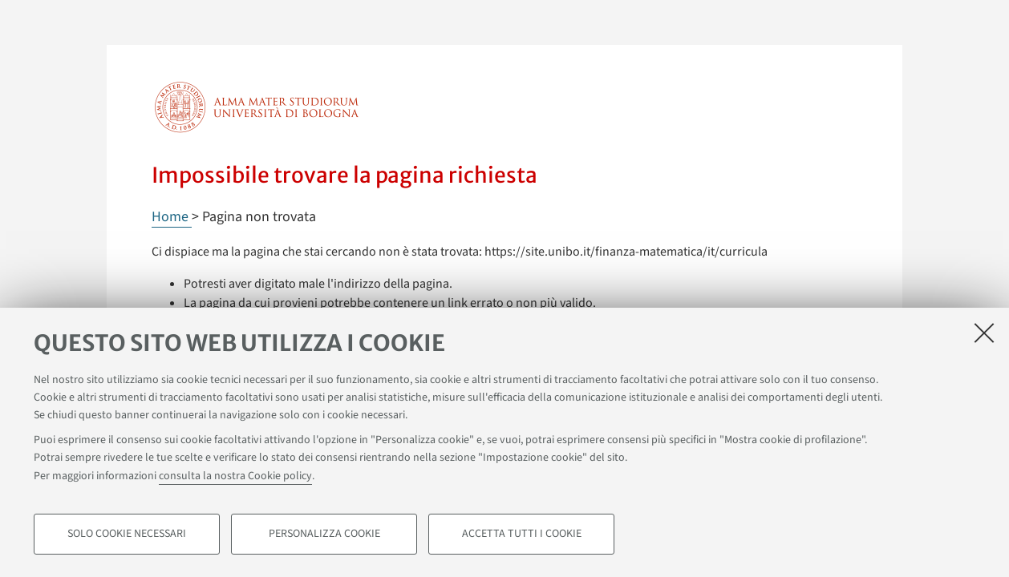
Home (172, 217)
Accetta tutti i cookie (521, 534)
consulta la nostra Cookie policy (235, 476)
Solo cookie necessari (126, 534)
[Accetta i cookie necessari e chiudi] (984, 332)
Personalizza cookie (324, 534)
